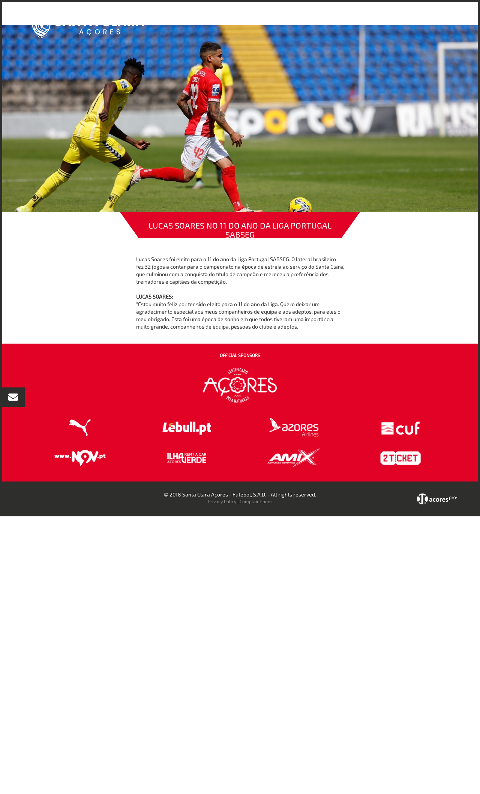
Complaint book (256, 501)
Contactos (410, 18)
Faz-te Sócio (373, 18)
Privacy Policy (222, 501)
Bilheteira (316, 18)
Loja (342, 18)
